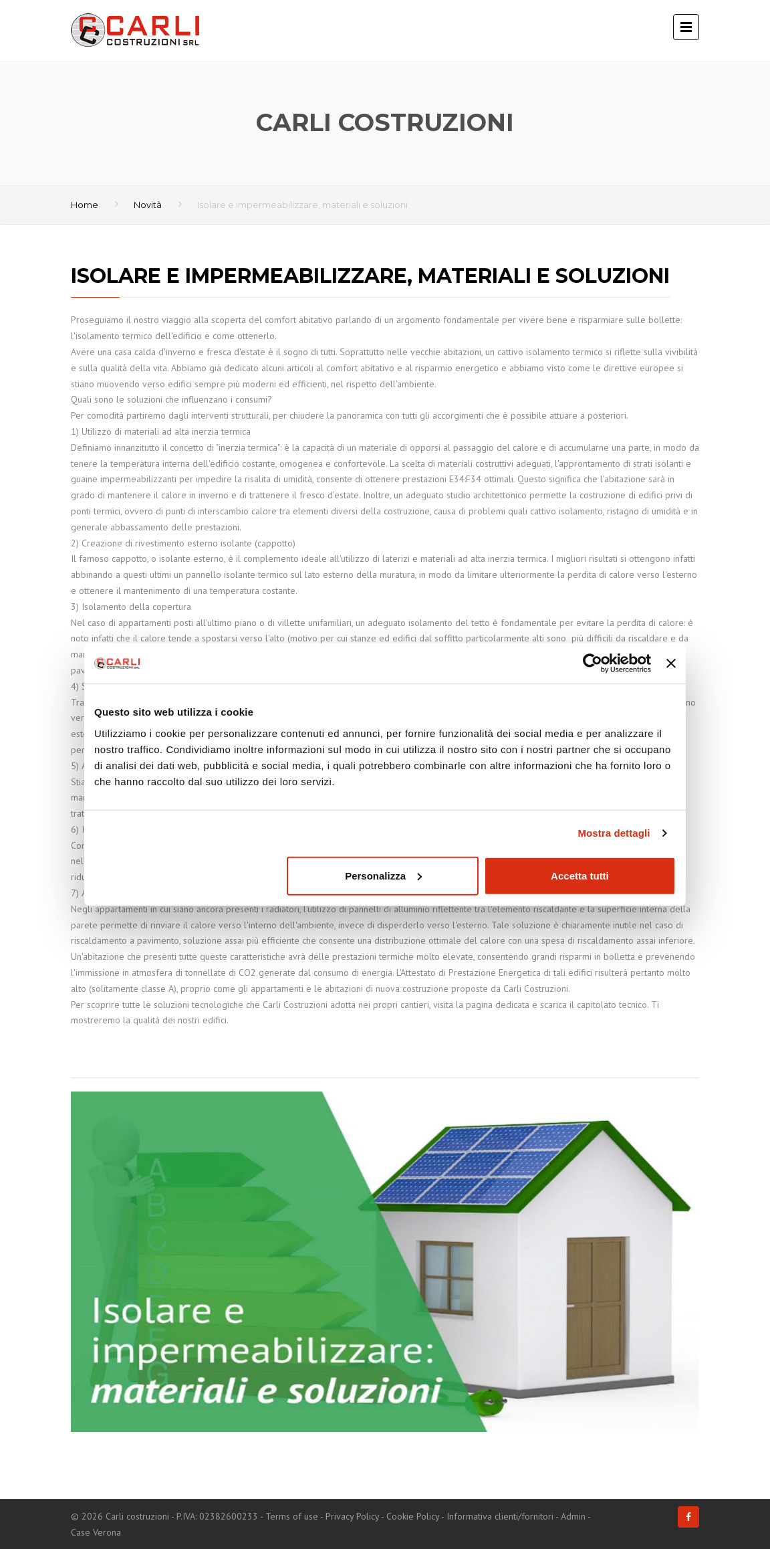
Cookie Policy (412, 1516)
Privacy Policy (352, 1516)
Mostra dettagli (614, 833)
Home (84, 204)
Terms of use (291, 1516)
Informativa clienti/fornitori (499, 1516)
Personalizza (383, 875)
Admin (573, 1516)
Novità (148, 204)
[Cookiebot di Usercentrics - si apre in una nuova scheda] (592, 663)
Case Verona (96, 1532)
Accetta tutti (580, 875)
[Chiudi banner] (671, 663)
